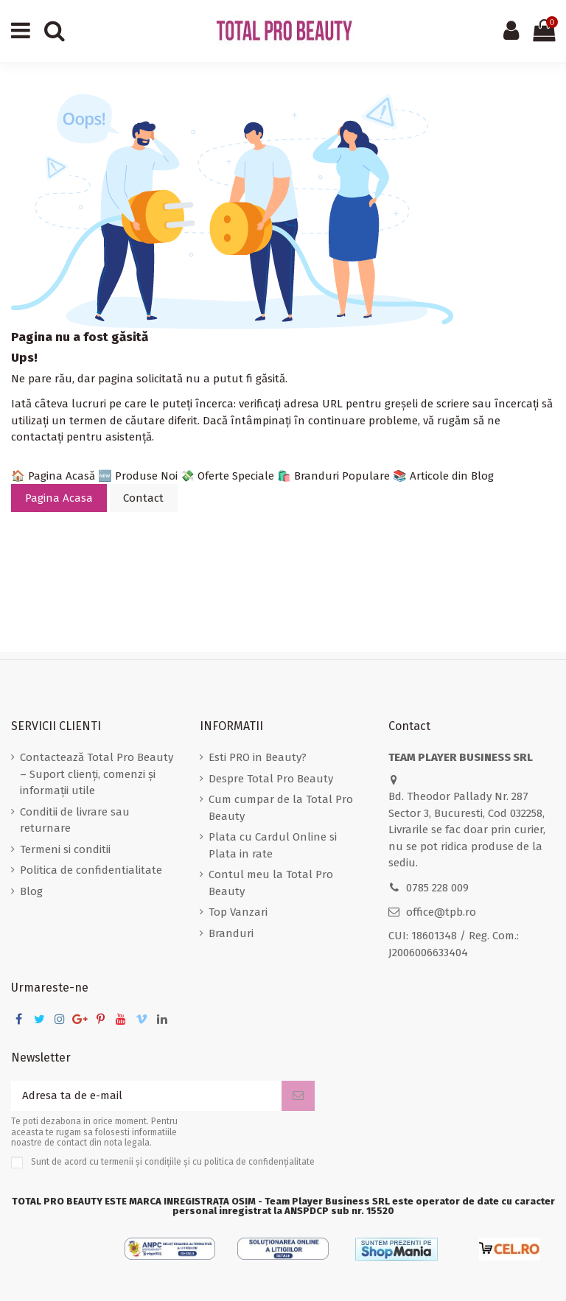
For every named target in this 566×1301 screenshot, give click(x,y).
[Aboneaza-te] (298, 1096)
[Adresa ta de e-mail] (146, 1096)
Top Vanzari (238, 912)
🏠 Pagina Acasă (53, 476)
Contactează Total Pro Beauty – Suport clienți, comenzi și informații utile (96, 774)
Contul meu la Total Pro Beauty (271, 883)
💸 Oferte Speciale (227, 476)
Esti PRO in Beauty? (258, 757)
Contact (143, 498)
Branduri (231, 933)
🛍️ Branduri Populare (333, 476)
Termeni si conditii (65, 849)
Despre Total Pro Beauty (271, 778)
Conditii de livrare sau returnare (75, 820)
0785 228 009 (437, 887)
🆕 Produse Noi (138, 476)
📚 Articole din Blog (443, 476)
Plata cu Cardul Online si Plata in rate (273, 845)
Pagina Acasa (59, 498)
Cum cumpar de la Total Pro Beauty (281, 808)
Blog (31, 891)
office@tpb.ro (441, 912)
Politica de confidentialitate (91, 870)
